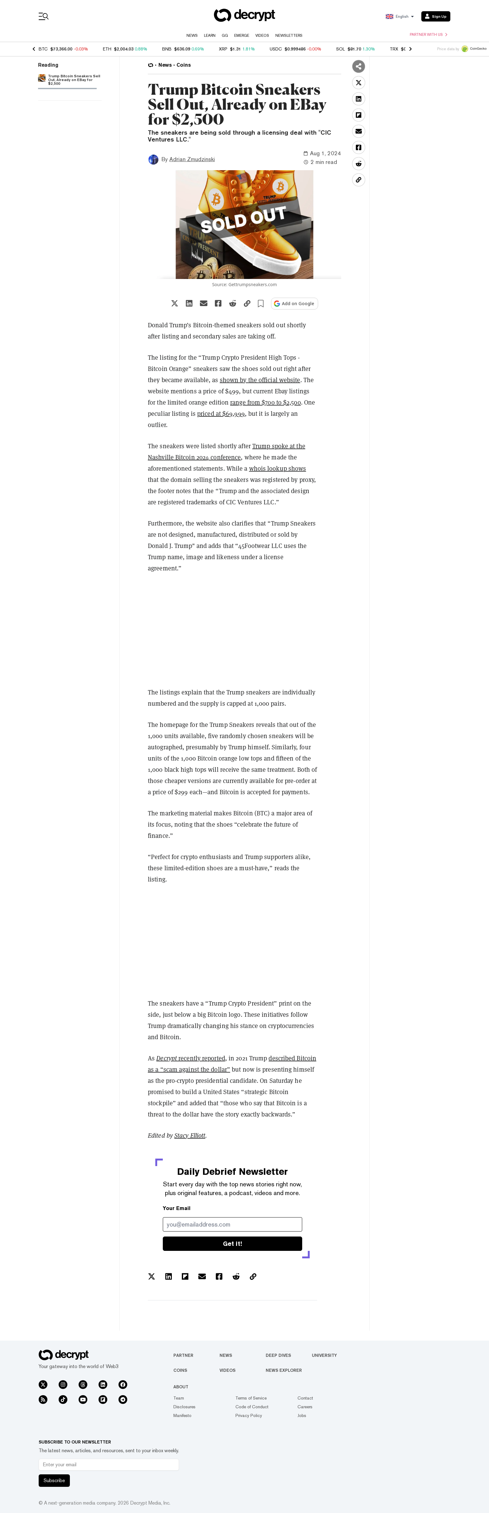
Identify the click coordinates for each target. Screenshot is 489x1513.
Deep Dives (278, 1355)
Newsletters (289, 35)
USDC (276, 48)
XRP (223, 48)
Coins (180, 1370)
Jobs (302, 1415)
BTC (43, 48)
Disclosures (184, 1406)
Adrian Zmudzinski (192, 159)
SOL (340, 48)
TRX (394, 48)
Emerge (241, 35)
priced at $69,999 (221, 413)
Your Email (177, 1208)
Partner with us (428, 34)
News (192, 35)
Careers (305, 1406)
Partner (183, 1355)
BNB (167, 48)
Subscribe (54, 1480)
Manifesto (182, 1415)
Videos (262, 35)
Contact (305, 1397)
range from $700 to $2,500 (265, 402)
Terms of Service (251, 1397)
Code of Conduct (252, 1406)
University (324, 1355)
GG (225, 35)
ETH (107, 48)
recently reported (190, 1058)
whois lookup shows (277, 468)
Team (178, 1397)
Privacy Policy (248, 1415)
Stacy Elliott (189, 1135)
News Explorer (284, 1370)
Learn (209, 35)
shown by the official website (260, 380)
